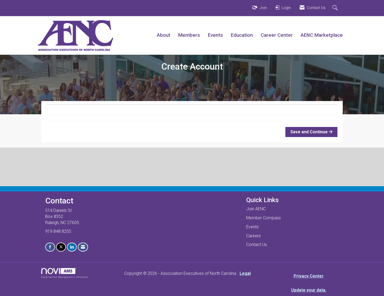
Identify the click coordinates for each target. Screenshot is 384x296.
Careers (253, 235)
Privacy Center (309, 276)
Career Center (277, 35)
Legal (245, 273)
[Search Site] (335, 8)
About (163, 35)
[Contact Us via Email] (83, 247)
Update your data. (308, 290)
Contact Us (256, 244)
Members (189, 35)
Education (242, 35)
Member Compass (263, 217)
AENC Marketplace (322, 35)
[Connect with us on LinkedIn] (72, 247)
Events (215, 35)
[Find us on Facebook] (50, 247)
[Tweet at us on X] (61, 247)
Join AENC (256, 208)
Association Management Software (64, 273)
